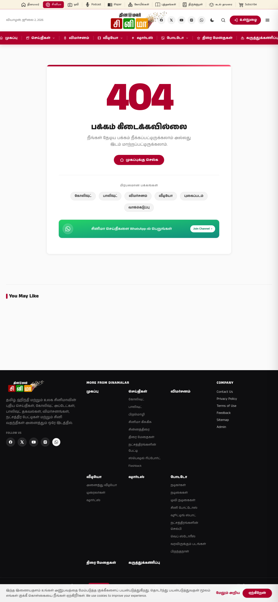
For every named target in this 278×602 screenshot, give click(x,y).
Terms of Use (226, 405)
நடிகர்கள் (178, 485)
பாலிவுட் (110, 196)
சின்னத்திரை (138, 429)
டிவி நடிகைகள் (183, 500)
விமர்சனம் (138, 196)
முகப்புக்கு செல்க (139, 159)
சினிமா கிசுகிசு (140, 422)
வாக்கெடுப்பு (139, 207)
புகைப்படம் (193, 196)
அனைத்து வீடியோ (101, 485)
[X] (171, 20)
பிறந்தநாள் (180, 551)
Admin (221, 426)
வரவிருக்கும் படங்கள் (188, 544)
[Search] (223, 20)
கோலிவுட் (83, 196)
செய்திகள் (137, 391)
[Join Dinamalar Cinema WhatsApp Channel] (202, 20)
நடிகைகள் (179, 493)
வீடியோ (166, 196)
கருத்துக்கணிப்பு (144, 563)
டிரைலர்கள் (95, 493)
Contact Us (225, 391)
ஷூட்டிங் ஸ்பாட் (183, 515)
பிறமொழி (136, 414)
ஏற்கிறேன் (257, 593)
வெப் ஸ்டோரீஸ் (183, 536)
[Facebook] (10, 442)
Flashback (135, 466)
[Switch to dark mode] (212, 20)
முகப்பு (92, 391)
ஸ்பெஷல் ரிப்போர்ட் (144, 458)
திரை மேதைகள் (141, 437)
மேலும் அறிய (228, 593)
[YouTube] (181, 20)
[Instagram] (192, 20)
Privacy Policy (227, 398)
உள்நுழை (245, 20)
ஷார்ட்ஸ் (93, 500)
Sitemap (223, 419)
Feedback (224, 412)
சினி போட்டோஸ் (184, 508)
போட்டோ (179, 477)
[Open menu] (267, 20)
